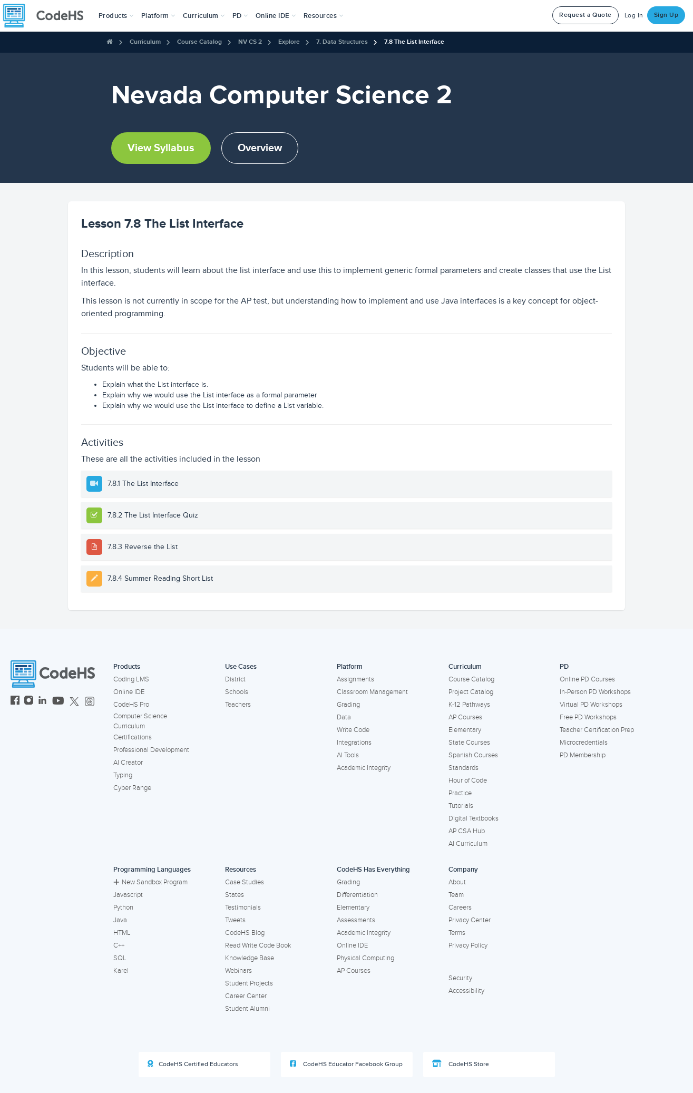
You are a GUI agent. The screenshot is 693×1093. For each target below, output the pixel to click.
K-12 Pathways (469, 704)
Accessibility (466, 991)
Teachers (238, 704)
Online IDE (128, 692)
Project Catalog (470, 692)
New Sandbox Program (150, 882)
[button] (116, 16)
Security (460, 978)
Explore (289, 42)
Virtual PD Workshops (591, 704)
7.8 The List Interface (414, 42)
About (457, 882)
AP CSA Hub (466, 831)
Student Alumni (247, 1008)
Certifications (132, 737)
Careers (460, 907)
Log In (633, 15)
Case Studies (244, 882)
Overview (260, 148)
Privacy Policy (467, 945)
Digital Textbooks (473, 818)
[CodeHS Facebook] (15, 702)
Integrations (354, 742)
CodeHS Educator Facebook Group (346, 1064)
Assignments (355, 679)
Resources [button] (324, 16)
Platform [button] (158, 16)
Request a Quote (585, 15)
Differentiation (357, 895)
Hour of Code (467, 780)
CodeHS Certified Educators (193, 1064)
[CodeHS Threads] (89, 702)
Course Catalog (199, 42)
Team (456, 895)
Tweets (235, 920)
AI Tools (348, 755)
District (235, 679)
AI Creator (128, 762)
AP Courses (465, 717)
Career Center (246, 996)
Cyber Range (132, 788)
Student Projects (249, 983)
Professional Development (151, 750)
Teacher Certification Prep (597, 730)
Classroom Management (372, 692)
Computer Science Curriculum (140, 721)
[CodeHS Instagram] (28, 702)
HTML (122, 933)
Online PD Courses (587, 679)
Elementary (464, 730)
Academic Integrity (364, 768)
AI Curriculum (467, 844)
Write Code (353, 730)
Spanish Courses (473, 755)
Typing (122, 775)
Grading (348, 704)
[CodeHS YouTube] (58, 702)
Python (123, 907)
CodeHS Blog (245, 933)
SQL (119, 958)
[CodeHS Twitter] (74, 702)
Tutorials (460, 806)
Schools (236, 692)
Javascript (128, 895)
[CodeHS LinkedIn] (42, 702)
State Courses (469, 742)
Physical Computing (365, 958)
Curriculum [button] (204, 16)
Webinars (238, 971)
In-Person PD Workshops (595, 692)
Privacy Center (469, 920)
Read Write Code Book (258, 945)
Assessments (356, 920)
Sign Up (666, 15)
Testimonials (243, 907)
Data (344, 717)
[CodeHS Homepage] (47, 16)
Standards (463, 768)
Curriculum (145, 42)
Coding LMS (131, 679)
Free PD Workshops (588, 717)
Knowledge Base (249, 958)
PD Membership (583, 755)
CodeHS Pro (131, 704)
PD (564, 666)
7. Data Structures (342, 42)
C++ (118, 945)
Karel (121, 971)
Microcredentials (584, 742)
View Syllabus (161, 148)
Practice (460, 793)
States (234, 895)
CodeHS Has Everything (373, 869)
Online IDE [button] (276, 16)
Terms (456, 933)
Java (120, 920)
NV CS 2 (250, 42)
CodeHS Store (460, 1064)
